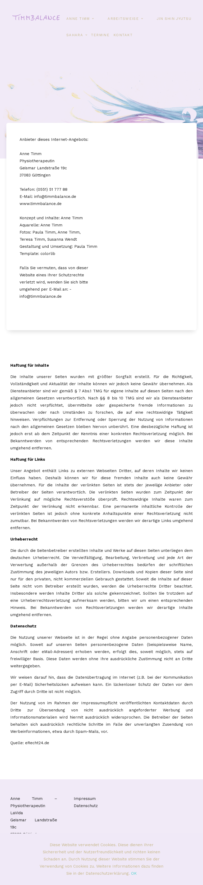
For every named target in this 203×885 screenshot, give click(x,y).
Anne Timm (78, 19)
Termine (100, 35)
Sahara (74, 35)
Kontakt (123, 35)
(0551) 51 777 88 (51, 189)
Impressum (85, 798)
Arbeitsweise (123, 19)
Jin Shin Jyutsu (174, 19)
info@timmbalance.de (55, 196)
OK (134, 873)
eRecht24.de (37, 742)
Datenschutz (86, 805)
